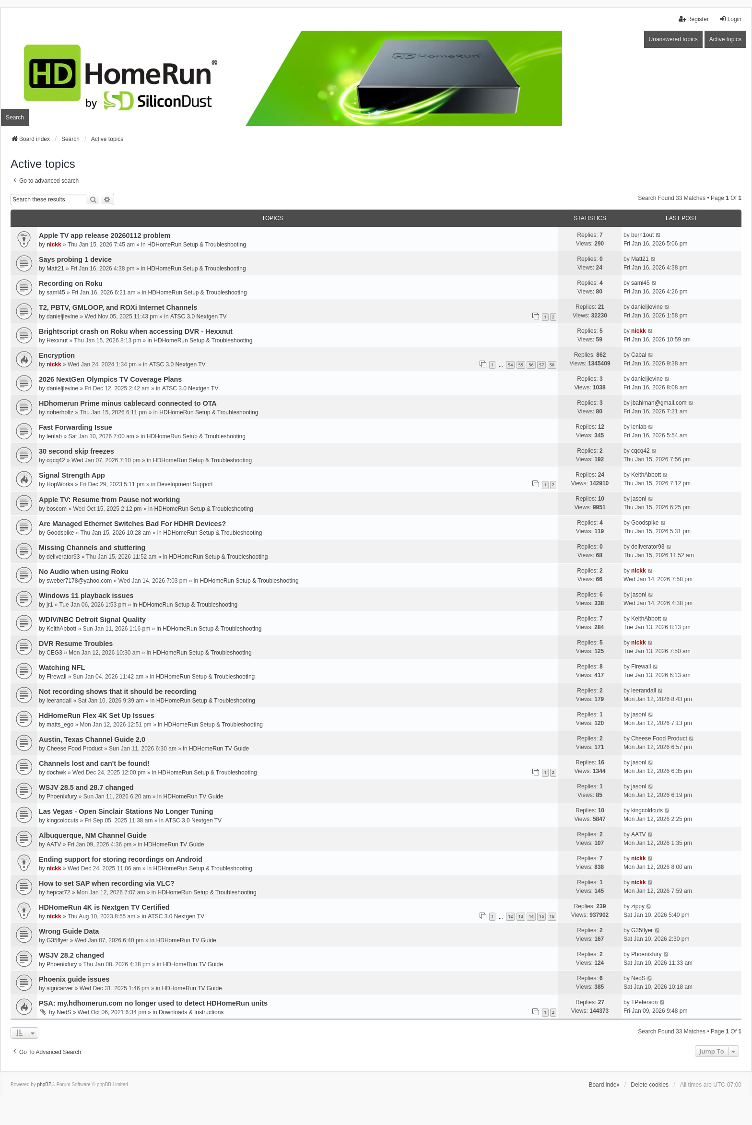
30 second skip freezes (76, 451)
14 (531, 916)
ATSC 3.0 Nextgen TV (198, 316)
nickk (54, 244)
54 (510, 365)
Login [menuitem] (730, 19)
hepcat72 (58, 892)
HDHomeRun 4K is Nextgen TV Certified (104, 907)
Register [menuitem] (694, 19)
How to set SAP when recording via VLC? (107, 883)
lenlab (54, 436)
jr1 (50, 604)
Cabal (638, 355)
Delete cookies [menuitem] (650, 1084)
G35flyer (57, 940)
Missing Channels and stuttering (92, 547)
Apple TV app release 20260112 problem (104, 235)
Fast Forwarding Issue (75, 427)
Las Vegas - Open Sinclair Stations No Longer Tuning (126, 811)
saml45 (56, 292)
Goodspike (60, 532)
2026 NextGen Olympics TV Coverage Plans (110, 379)
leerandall (59, 700)
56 (531, 365)
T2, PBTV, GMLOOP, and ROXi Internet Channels (118, 307)
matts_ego (60, 724)
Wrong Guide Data (69, 931)
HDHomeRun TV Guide (219, 748)
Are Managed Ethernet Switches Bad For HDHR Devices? (132, 523)
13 (520, 916)
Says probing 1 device (75, 259)
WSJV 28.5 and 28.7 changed (86, 787)
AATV (54, 844)
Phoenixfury (62, 796)
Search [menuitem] (15, 117)
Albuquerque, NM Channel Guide (93, 835)
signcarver (60, 988)
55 (520, 365)
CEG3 (54, 652)
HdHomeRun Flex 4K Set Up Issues (96, 715)
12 (510, 916)
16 (552, 916)
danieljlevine (62, 316)
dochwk (56, 772)
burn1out (642, 235)
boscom (57, 508)
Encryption (57, 355)
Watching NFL (62, 667)
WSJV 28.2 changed (71, 955)
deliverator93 (63, 556)
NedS (638, 978)
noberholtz (60, 412)
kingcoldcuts (62, 820)
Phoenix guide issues (74, 979)
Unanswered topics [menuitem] (673, 39)
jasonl (638, 498)
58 (552, 365)
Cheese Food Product (75, 748)
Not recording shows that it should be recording (118, 691)
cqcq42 (56, 460)
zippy (638, 906)
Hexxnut (57, 340)
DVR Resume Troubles (76, 643)
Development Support (185, 484)
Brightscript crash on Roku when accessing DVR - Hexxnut (136, 331)
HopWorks (60, 484)
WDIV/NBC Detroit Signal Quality (92, 619)
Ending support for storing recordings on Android (120, 859)
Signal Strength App (72, 475)
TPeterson (644, 1002)
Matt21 (55, 268)
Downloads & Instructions (191, 1012)
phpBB (44, 1084)
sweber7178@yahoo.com (79, 580)
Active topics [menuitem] (725, 39)
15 (541, 916)
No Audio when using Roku (84, 571)
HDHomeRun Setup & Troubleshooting (196, 244)
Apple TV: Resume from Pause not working (109, 500)
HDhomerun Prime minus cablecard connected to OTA (128, 403)
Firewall (56, 676)
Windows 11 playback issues (86, 595)
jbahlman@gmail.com (659, 402)
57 (541, 365)
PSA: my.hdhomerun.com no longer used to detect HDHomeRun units (153, 1003)
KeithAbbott (646, 474)
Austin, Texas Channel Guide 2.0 (92, 739)
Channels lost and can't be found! (94, 763)
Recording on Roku (71, 283)
